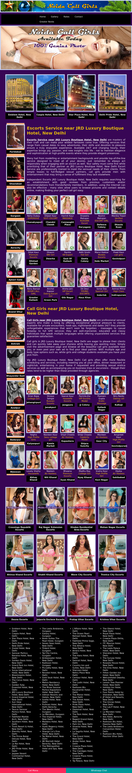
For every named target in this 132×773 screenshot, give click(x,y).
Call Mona (33, 770)
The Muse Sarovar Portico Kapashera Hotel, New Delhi (51, 690)
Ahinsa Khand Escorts (19, 574)
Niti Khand (50, 477)
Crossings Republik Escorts (20, 528)
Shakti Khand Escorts (50, 574)
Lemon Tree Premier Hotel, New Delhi (113, 683)
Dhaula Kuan (119, 225)
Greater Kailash (33, 298)
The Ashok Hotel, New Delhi (81, 700)
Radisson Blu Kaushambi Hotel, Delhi (81, 690)
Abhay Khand (33, 478)
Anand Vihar (15, 312)
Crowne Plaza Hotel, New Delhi (82, 747)
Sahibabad (119, 477)
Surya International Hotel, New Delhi (22, 671)
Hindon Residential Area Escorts (82, 528)
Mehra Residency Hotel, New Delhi (51, 683)
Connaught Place (67, 223)
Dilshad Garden (33, 262)
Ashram (15, 344)
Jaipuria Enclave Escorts (50, 619)
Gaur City (101, 441)
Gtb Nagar (67, 297)
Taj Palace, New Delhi (83, 761)
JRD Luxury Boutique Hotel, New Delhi (22, 693)
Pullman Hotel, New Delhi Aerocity (52, 705)
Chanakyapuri (33, 222)
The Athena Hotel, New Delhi (81, 647)
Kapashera (67, 441)
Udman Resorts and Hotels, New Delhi (52, 696)
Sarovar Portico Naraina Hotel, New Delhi (22, 655)
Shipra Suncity (84, 444)
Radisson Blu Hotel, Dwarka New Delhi (113, 722)
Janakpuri (50, 407)
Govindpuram (119, 446)
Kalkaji (119, 405)
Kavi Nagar (101, 480)
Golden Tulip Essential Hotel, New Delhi (22, 687)
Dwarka (50, 258)
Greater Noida (47, 21)
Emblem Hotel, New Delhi (19, 116)
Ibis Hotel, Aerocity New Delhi (112, 718)
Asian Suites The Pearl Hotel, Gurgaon (53, 639)
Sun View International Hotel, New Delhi (22, 704)
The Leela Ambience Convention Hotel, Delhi (113, 729)
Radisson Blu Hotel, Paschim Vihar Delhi (113, 735)
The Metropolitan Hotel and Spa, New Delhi (52, 748)
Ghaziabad (15, 184)
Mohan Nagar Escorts (112, 527)
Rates (66, 16)
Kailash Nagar (101, 408)
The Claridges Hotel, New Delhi (82, 752)
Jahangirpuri (33, 402)
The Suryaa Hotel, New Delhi (112, 659)
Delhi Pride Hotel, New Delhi (112, 116)
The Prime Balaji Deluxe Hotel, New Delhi (21, 738)
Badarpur (15, 440)
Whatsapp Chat (99, 770)
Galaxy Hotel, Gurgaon (49, 634)
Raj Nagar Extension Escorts (50, 528)
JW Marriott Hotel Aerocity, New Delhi (52, 742)
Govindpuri (118, 258)
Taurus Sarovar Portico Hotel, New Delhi (21, 712)
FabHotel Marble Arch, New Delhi (20, 718)
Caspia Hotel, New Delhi (50, 115)
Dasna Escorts (19, 619)
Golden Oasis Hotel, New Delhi (22, 661)
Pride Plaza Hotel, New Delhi (81, 705)
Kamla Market (50, 444)
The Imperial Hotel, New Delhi (52, 718)
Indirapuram (119, 295)
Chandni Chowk (50, 223)
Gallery (54, 16)
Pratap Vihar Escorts (81, 619)
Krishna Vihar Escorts (112, 619)
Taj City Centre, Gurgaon (50, 654)
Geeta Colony (85, 259)
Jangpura (67, 405)
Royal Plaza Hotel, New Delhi (112, 634)
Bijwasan (15, 472)
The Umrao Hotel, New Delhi (112, 703)
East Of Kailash (67, 259)
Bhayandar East (15, 376)
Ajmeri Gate (15, 280)
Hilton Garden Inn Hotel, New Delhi (112, 673)
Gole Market (102, 261)
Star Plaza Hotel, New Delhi (81, 116)
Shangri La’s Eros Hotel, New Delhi (51, 732)
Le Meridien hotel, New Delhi (112, 713)
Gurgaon (15, 216)
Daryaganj (84, 227)
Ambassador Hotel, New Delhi (52, 659)
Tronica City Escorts (112, 574)
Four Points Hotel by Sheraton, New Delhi (113, 693)
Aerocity (15, 248)
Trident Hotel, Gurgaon (49, 649)
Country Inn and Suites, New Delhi (81, 666)
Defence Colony (101, 225)
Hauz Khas (85, 297)
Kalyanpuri (33, 443)
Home (43, 16)
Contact (79, 16)
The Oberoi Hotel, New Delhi (112, 629)
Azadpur (15, 408)
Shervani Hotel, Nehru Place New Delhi (81, 672)
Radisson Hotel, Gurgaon (50, 664)
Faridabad (15, 152)
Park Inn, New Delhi (82, 724)
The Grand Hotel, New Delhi (81, 737)
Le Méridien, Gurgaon (53, 714)
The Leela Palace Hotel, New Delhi (111, 649)
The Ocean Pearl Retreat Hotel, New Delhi (82, 636)
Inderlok (101, 295)
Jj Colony (85, 405)
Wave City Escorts (81, 574)
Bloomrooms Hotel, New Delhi (22, 676)
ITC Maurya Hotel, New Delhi (112, 644)
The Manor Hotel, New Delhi (81, 696)
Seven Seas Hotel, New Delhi (51, 644)
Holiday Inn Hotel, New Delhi (112, 688)
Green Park (50, 300)
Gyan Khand (68, 480)
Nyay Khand (85, 477)
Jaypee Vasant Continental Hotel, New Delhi (21, 756)
